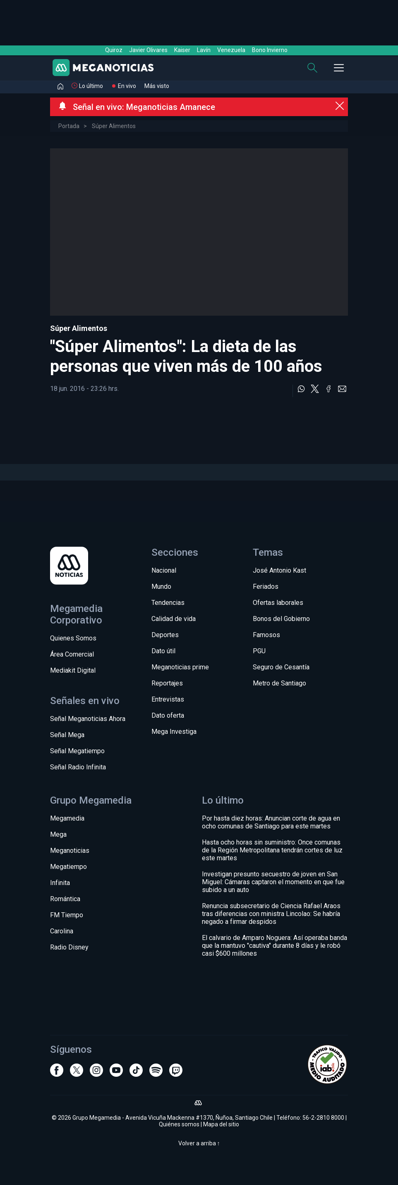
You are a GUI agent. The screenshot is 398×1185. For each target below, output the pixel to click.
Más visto (156, 86)
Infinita (60, 883)
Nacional (163, 570)
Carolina (61, 931)
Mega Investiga (174, 731)
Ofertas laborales (278, 603)
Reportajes (167, 683)
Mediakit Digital (73, 670)
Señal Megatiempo (77, 751)
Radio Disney (69, 947)
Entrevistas (167, 699)
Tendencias (168, 603)
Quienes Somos (73, 638)
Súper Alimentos (114, 126)
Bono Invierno (270, 50)
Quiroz (113, 50)
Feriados (265, 586)
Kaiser (182, 50)
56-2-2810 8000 (323, 1117)
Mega (58, 834)
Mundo (161, 586)
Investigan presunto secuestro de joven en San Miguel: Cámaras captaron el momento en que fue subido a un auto (273, 882)
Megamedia (67, 818)
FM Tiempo (66, 915)
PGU (259, 651)
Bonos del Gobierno (281, 619)
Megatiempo (68, 867)
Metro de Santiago (279, 683)
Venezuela (231, 50)
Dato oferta (167, 715)
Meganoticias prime (180, 667)
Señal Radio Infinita (78, 767)
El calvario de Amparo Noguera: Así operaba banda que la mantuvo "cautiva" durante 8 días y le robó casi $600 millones (274, 945)
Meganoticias (69, 850)
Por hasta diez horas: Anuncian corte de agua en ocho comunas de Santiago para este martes (271, 822)
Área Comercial (72, 654)
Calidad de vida (173, 619)
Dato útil (163, 651)
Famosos (266, 635)
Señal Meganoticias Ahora (87, 719)
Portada (68, 126)
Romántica (65, 899)
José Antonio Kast (279, 570)
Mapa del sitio (221, 1124)
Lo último (91, 86)
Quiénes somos (179, 1124)
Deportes (165, 635)
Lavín (204, 50)
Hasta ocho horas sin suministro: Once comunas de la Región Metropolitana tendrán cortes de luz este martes (272, 850)
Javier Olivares (148, 50)
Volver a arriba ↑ (199, 1143)
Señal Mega (67, 735)
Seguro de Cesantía (281, 667)
